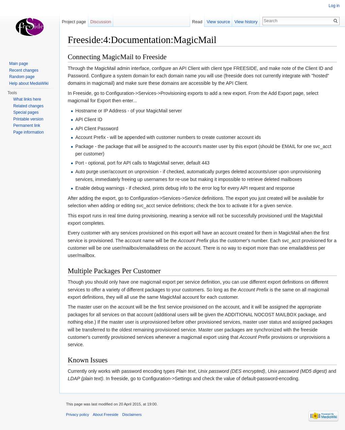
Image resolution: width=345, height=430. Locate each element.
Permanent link (26, 125)
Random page (21, 76)
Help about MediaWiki (29, 83)
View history (246, 21)
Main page (18, 63)
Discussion (100, 21)
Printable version (28, 119)
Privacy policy (77, 415)
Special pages (25, 112)
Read (197, 21)
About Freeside (106, 415)
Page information (28, 132)
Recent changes (23, 70)
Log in (334, 5)
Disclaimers (132, 415)
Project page (74, 21)
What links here (27, 99)
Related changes (28, 106)
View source (218, 21)
